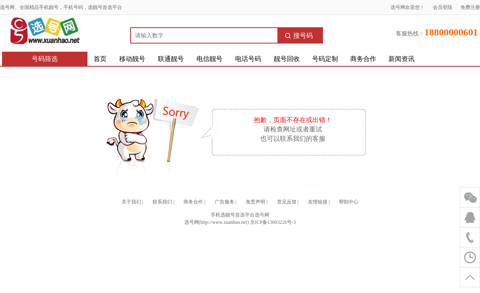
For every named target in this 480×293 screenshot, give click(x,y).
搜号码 (299, 35)
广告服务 (224, 202)
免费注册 (470, 7)
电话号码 (248, 58)
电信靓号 (209, 58)
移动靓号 (132, 58)
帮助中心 (348, 202)
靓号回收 (287, 58)
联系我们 (162, 202)
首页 (100, 58)
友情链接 (317, 202)
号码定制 (325, 58)
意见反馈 (287, 202)
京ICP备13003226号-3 (273, 222)
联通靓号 (171, 58)
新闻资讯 (401, 58)
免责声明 (255, 202)
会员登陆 (442, 7)
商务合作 (363, 58)
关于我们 (131, 202)
